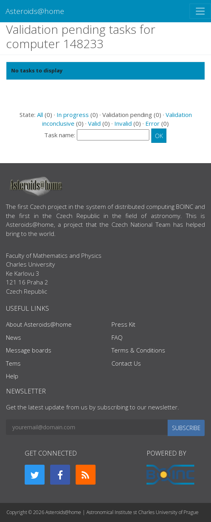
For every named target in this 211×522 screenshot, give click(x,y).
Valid (94, 123)
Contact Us (126, 363)
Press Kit (123, 324)
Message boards (28, 350)
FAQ (117, 337)
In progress (73, 115)
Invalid (123, 123)
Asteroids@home (35, 11)
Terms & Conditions (138, 350)
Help (12, 376)
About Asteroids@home (39, 324)
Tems (13, 363)
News (13, 337)
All (40, 115)
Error (152, 123)
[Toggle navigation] (200, 11)
